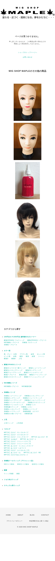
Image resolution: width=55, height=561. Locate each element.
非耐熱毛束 (28, 413)
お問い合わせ (27, 57)
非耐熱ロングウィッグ (12, 398)
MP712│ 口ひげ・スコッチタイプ (16, 437)
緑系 (33, 356)
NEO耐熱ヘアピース (11, 386)
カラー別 (7, 351)
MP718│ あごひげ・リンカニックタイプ (18, 446)
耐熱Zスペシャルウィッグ (33, 372)
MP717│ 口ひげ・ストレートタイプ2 (17, 443)
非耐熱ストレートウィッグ (32, 398)
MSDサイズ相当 (23, 464)
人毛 (20, 358)
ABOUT (20, 515)
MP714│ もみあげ (10, 439)
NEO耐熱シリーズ (10, 383)
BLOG (32, 515)
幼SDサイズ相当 (38, 464)
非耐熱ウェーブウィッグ (13, 400)
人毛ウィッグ (9, 423)
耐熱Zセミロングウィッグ (13, 370)
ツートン (41, 356)
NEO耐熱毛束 (27, 386)
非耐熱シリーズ (9, 392)
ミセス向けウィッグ (11, 479)
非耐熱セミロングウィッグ (34, 396)
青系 (27, 356)
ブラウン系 (24, 354)
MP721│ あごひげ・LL (12, 452)
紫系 (21, 356)
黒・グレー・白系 (10, 354)
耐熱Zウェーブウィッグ (12, 372)
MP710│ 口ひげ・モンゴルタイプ (16, 432)
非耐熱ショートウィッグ (13, 396)
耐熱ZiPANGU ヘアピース (36, 340)
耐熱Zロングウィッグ (33, 370)
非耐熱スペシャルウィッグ (13, 405)
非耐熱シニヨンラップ (12, 409)
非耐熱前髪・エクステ (31, 411)
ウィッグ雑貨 (9, 473)
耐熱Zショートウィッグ (37, 368)
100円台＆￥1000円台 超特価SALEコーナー (20, 337)
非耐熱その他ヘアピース (13, 413)
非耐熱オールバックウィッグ (34, 400)
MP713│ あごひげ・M (39, 437)
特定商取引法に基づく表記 (38, 521)
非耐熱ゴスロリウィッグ (36, 402)
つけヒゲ (7, 429)
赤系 (14, 356)
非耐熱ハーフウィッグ (12, 411)
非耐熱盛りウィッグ (11, 407)
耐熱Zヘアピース (10, 375)
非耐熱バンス (31, 405)
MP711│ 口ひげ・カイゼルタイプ (16, 435)
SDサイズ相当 (9, 464)
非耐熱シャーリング (30, 409)
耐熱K (13, 358)
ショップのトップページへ (27, 52)
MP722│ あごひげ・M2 (32, 452)
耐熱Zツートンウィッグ (38, 375)
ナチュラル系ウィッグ (12, 485)
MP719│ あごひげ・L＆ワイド (15, 448)
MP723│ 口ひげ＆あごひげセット (16, 455)
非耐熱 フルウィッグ (29, 342)
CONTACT (45, 515)
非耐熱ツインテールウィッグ (14, 402)
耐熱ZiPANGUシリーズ (12, 364)
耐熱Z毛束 (23, 375)
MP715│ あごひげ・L (28, 439)
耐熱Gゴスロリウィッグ (12, 377)
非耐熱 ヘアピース (10, 345)
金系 (32, 354)
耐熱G (6, 358)
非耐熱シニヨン (26, 407)
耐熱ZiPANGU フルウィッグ (14, 340)
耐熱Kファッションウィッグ (34, 377)
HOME (8, 515)
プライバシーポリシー (15, 521)
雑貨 (5, 470)
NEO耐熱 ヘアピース (11, 342)
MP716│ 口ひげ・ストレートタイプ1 (17, 441)
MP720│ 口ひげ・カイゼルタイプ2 (16, 450)
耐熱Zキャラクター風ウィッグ (15, 368)
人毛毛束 (19, 423)
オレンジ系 (41, 354)
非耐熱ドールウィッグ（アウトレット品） (19, 461)
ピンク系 (7, 356)
